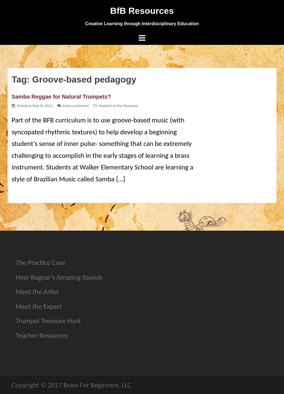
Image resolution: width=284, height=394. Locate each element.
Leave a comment (76, 106)
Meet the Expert (39, 306)
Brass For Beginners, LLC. (98, 385)
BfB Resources (142, 11)
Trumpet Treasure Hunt (48, 320)
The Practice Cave (40, 262)
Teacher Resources (42, 335)
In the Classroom (125, 106)
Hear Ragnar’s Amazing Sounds (59, 277)
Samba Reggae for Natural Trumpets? (61, 97)
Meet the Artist (37, 291)
